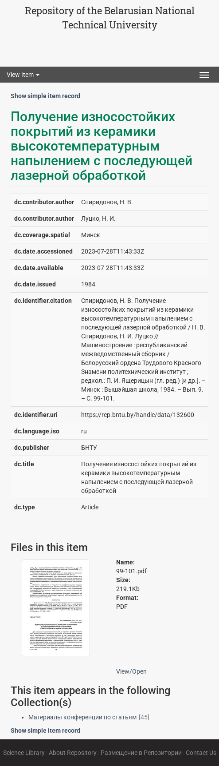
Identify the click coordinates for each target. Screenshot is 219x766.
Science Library (24, 752)
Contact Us (201, 752)
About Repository (73, 752)
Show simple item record (45, 95)
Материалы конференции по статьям (82, 717)
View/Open (131, 671)
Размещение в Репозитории (141, 752)
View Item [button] (23, 74)
